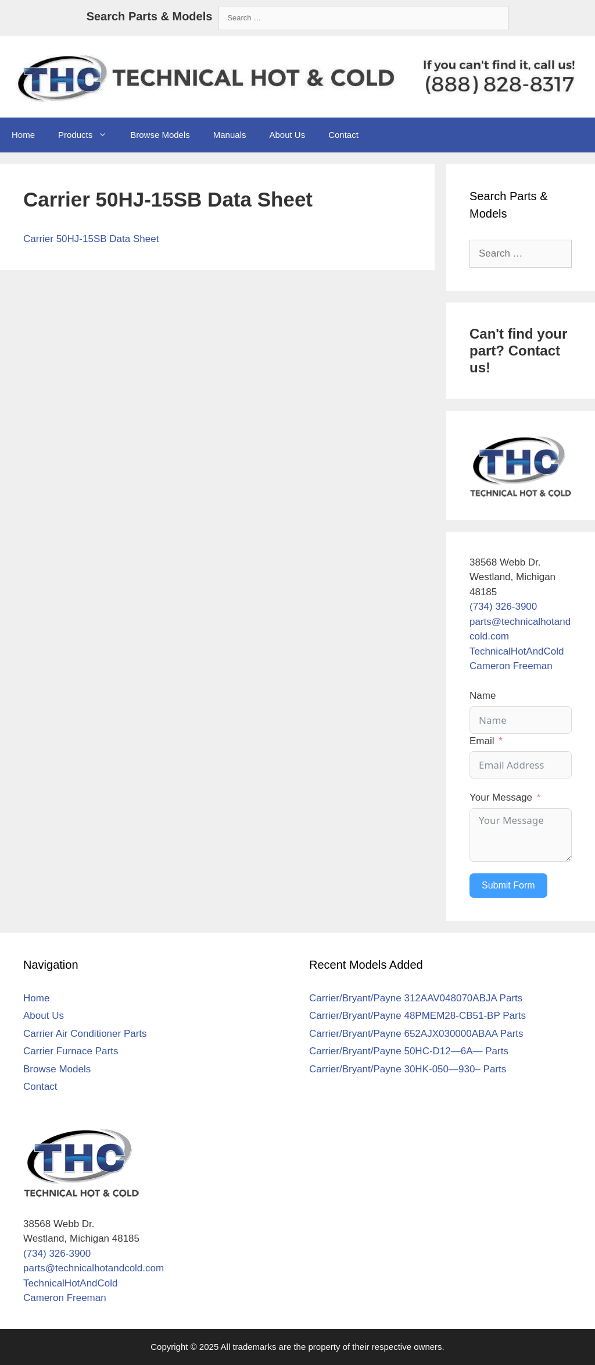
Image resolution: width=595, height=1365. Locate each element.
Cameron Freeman (511, 665)
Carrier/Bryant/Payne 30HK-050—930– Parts (407, 1069)
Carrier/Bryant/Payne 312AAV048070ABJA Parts (415, 998)
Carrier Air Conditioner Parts (85, 1033)
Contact (343, 135)
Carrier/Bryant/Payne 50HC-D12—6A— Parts (408, 1051)
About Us (287, 135)
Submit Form (508, 885)
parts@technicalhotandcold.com (93, 1268)
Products (88, 135)
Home (23, 135)
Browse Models (160, 135)
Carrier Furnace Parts (70, 1051)
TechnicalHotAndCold (516, 651)
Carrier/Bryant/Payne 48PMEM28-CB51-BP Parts (417, 1015)
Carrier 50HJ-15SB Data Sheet (91, 238)
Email (481, 741)
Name (482, 695)
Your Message (500, 797)
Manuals (229, 135)
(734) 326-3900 (503, 606)
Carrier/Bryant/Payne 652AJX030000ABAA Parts (416, 1033)
